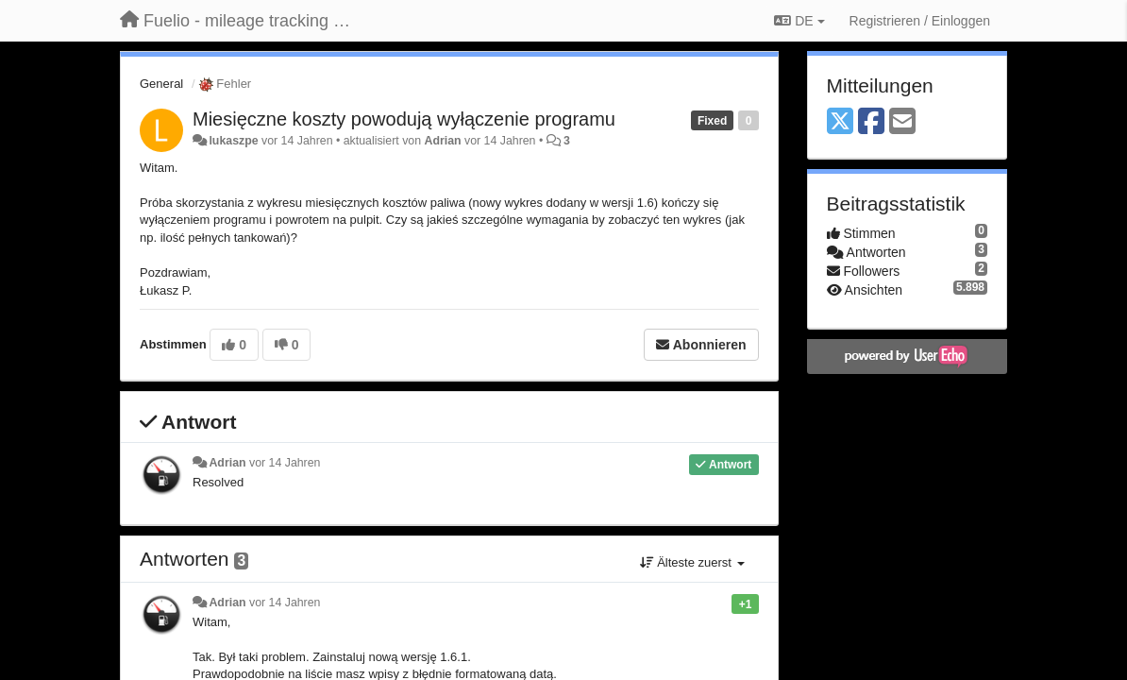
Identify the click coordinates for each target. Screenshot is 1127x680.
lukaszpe (233, 140)
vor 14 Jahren (284, 462)
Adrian (442, 140)
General (161, 83)
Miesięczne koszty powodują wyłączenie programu (404, 119)
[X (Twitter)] (840, 122)
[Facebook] (871, 122)
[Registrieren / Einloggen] (920, 21)
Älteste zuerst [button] (692, 562)
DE (799, 20)
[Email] (902, 122)
